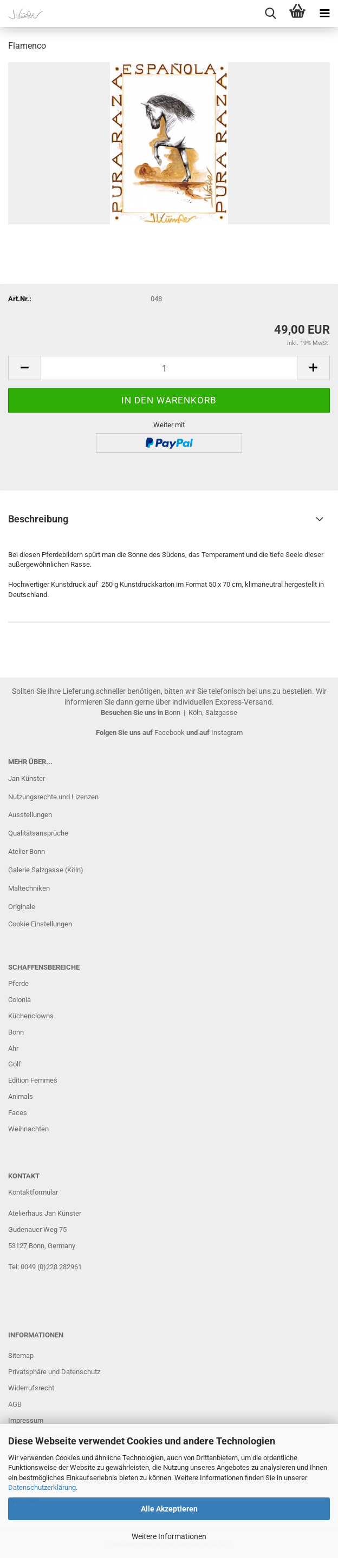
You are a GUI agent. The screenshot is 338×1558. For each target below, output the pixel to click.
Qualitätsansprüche (38, 833)
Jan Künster (26, 778)
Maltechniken (29, 888)
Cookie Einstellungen (40, 924)
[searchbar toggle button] (270, 13)
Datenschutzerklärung (42, 1487)
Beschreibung (38, 519)
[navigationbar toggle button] (324, 13)
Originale (21, 907)
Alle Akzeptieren (169, 1508)
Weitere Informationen (169, 1536)
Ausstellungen (30, 815)
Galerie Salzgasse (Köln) (45, 870)
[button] (24, 368)
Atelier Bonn (26, 851)
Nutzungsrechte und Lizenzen (53, 797)
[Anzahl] (169, 368)
